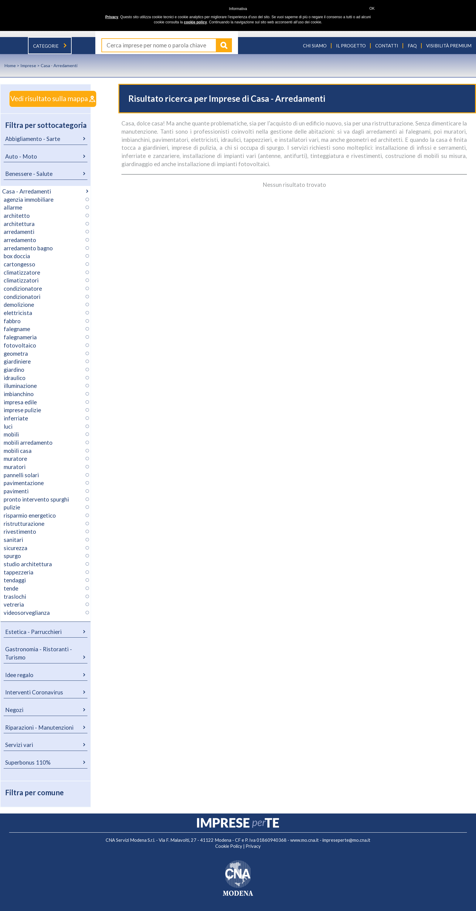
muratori (14, 467)
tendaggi (15, 580)
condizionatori (22, 296)
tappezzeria (18, 572)
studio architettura (28, 564)
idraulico (14, 378)
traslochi (15, 596)
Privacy (253, 846)
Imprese (28, 65)
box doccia (17, 256)
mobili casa (18, 450)
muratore (15, 458)
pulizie (12, 507)
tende (11, 588)
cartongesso (19, 264)
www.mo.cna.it (304, 840)
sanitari (13, 539)
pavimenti (16, 491)
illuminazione (20, 385)
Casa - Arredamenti (26, 191)
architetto (17, 215)
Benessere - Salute (29, 173)
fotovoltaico (20, 345)
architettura (19, 224)
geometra (16, 353)
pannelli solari (21, 475)
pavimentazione (24, 483)
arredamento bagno (28, 248)
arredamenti (19, 231)
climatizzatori (21, 280)
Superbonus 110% (27, 762)
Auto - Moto (21, 156)
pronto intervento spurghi (36, 499)
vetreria (14, 604)
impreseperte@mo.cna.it (346, 840)
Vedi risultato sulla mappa (52, 98)
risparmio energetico (30, 515)
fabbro (12, 321)
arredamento (20, 240)
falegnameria (20, 337)
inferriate (16, 418)
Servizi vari (19, 744)
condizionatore (23, 288)
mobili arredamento (28, 442)
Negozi (14, 710)
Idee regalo (19, 675)
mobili (11, 434)
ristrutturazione (24, 523)
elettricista (18, 313)
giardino (14, 369)
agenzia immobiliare (28, 199)
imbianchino (19, 394)
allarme (13, 207)
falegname (17, 329)
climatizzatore (22, 272)
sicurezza (15, 548)
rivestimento (20, 531)
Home (10, 65)
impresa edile (20, 402)
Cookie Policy (228, 846)
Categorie (49, 46)
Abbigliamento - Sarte (32, 138)
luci (8, 426)
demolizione (19, 304)
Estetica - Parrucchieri (33, 631)
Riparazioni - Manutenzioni (39, 727)
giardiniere (17, 361)
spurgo (12, 556)
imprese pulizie (22, 410)
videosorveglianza (27, 612)
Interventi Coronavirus (34, 692)
